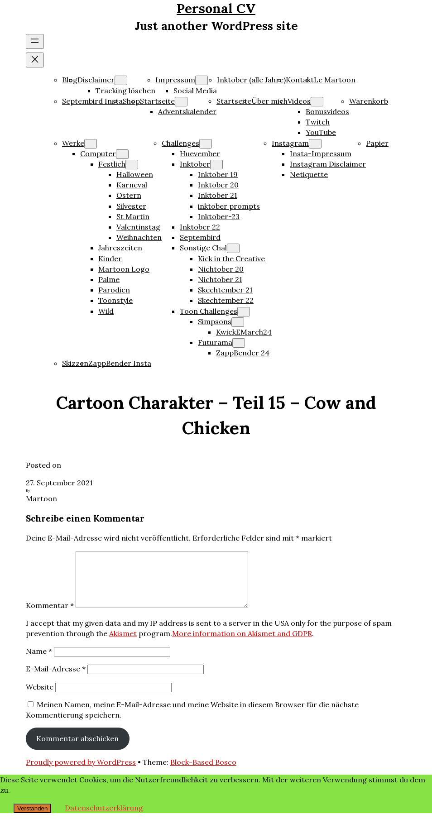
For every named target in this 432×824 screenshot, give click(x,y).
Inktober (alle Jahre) (251, 79)
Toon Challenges (208, 311)
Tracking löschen (125, 90)
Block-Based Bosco (203, 772)
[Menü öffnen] (35, 41)
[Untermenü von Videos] (317, 101)
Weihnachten (139, 237)
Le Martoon (334, 79)
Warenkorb (368, 100)
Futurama (215, 342)
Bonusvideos (327, 111)
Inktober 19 (218, 174)
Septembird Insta (92, 100)
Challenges (180, 143)
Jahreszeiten (120, 247)
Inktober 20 (218, 184)
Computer (98, 153)
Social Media (195, 90)
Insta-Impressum (320, 153)
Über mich (269, 100)
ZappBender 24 (242, 352)
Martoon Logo (123, 268)
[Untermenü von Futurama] (238, 343)
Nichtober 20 (221, 268)
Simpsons (214, 321)
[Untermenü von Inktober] (216, 164)
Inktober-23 (219, 216)
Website (39, 697)
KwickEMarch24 (244, 331)
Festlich (111, 163)
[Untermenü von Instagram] (315, 144)
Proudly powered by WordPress (81, 772)
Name (39, 661)
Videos (299, 100)
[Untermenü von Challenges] (205, 144)
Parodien (114, 289)
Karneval (131, 184)
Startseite (157, 100)
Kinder (110, 258)
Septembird (200, 237)
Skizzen (75, 363)
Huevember (200, 153)
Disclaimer (96, 79)
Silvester (131, 206)
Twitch (318, 121)
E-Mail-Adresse (56, 679)
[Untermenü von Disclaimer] (121, 80)
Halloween (134, 174)
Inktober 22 (200, 226)
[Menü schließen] (35, 60)
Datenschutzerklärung (104, 818)
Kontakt (300, 79)
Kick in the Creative (231, 258)
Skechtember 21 (225, 289)
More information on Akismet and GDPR (242, 644)
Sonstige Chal (203, 247)
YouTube (321, 132)
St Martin (132, 216)
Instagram (290, 143)
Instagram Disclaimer (328, 163)
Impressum (175, 79)
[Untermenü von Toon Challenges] (243, 311)
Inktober (195, 163)
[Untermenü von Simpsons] (237, 322)
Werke (73, 143)
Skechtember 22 (226, 300)
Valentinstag (138, 226)
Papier (377, 143)
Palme (109, 279)
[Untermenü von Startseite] (181, 101)
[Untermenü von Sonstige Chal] (233, 248)
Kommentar (50, 616)
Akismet (123, 644)
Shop (131, 100)
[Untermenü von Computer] (122, 154)
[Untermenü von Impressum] (201, 80)
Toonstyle (115, 300)
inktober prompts (229, 206)
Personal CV (216, 8)
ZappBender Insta (119, 363)
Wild (106, 311)
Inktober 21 (217, 195)
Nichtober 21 (220, 279)
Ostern (128, 195)
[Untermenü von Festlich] (131, 164)
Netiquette (309, 174)
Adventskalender (187, 111)
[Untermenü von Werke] (90, 144)
